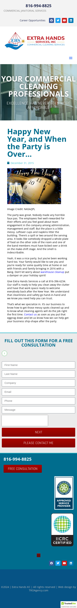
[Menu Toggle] (38, 555)
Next (38, 432)
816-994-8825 (39, 5)
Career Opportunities (32, 20)
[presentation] (25, 420)
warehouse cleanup (52, 272)
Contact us (30, 314)
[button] (70, 58)
